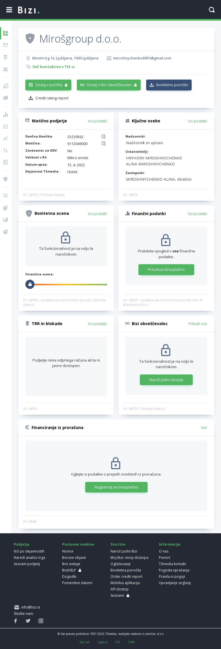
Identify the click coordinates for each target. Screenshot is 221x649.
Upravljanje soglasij (175, 582)
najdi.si (102, 642)
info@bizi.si (30, 607)
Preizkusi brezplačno (166, 269)
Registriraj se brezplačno (116, 487)
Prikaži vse (197, 323)
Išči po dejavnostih (29, 551)
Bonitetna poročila (125, 570)
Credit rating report (51, 98)
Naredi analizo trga (29, 557)
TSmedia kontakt (172, 563)
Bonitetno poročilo (172, 84)
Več (204, 427)
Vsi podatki (97, 120)
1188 (131, 642)
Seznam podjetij (27, 563)
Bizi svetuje (71, 563)
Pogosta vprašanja (174, 570)
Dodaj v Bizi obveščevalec (109, 84)
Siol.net (84, 642)
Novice (67, 551)
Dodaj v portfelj (48, 84)
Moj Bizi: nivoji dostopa (129, 557)
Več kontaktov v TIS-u (54, 66)
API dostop (119, 589)
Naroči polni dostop (166, 379)
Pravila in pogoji (172, 576)
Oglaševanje (120, 563)
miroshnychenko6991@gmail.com (142, 58)
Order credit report (126, 576)
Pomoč (164, 557)
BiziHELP (69, 570)
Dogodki (69, 576)
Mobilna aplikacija (125, 582)
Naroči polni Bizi (123, 551)
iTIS (117, 642)
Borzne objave (74, 557)
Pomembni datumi (77, 582)
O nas (163, 551)
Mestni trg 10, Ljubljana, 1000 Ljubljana (65, 58)
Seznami (117, 595)
